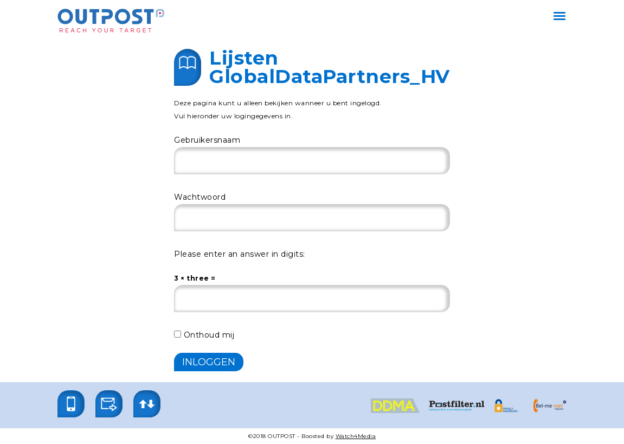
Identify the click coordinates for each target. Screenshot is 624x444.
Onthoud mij (204, 335)
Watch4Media (356, 436)
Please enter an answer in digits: (239, 254)
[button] (71, 403)
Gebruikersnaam (207, 140)
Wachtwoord (200, 197)
